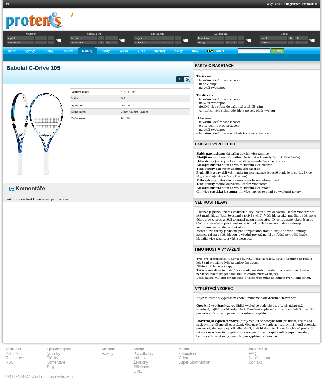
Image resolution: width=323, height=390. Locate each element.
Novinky (53, 353)
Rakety (107, 353)
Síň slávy (141, 367)
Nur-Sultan (157, 33)
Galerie (123, 51)
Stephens (76, 38)
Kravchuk (140, 42)
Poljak (138, 38)
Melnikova (14, 42)
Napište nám (259, 358)
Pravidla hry (143, 353)
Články (52, 358)
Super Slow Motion (194, 362)
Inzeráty (160, 51)
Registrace (293, 4)
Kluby (178, 51)
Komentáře (56, 362)
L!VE (137, 371)
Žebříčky (140, 362)
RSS (10, 362)
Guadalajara (94, 33)
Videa (183, 358)
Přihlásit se (310, 4)
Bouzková (77, 42)
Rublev (265, 38)
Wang (201, 42)
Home (12, 51)
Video (141, 51)
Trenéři (215, 51)
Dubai (284, 33)
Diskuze (67, 51)
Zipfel (11, 38)
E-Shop (48, 51)
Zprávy (30, 51)
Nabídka (140, 358)
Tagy (50, 367)
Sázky (106, 51)
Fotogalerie (187, 353)
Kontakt (255, 362)
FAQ (252, 353)
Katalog (87, 51)
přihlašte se (59, 199)
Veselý (265, 42)
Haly (195, 51)
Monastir (31, 33)
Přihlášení (14, 353)
